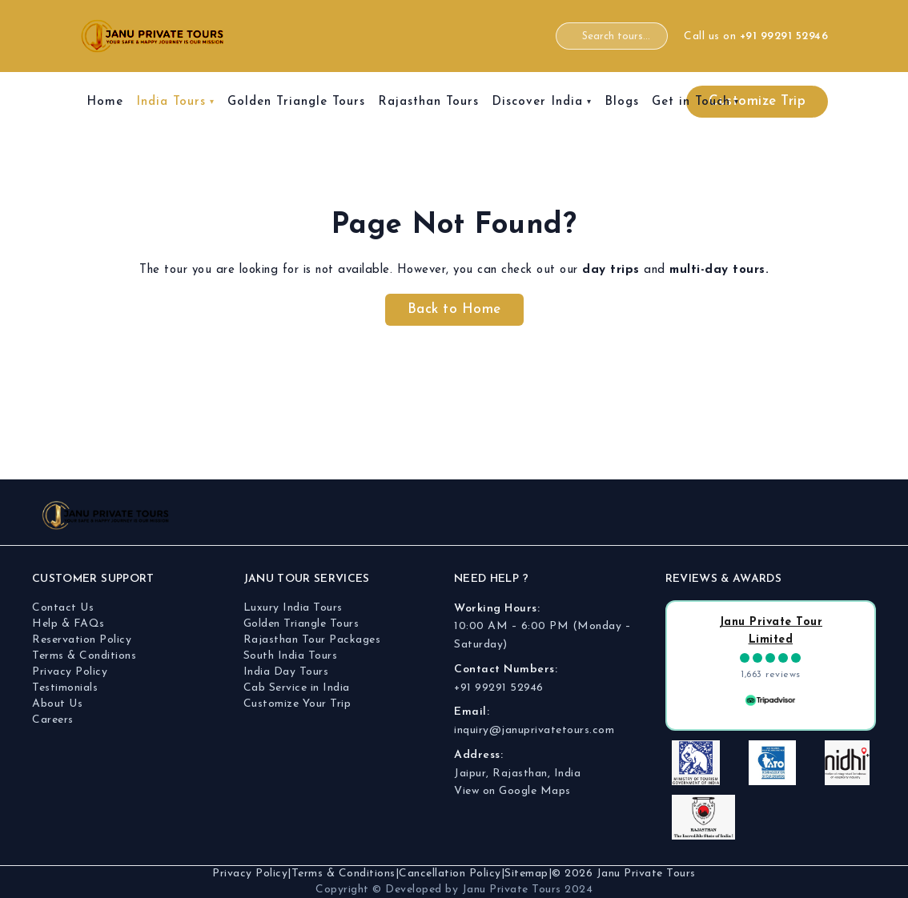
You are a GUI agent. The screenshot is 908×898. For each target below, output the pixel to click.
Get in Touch (691, 102)
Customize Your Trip (297, 704)
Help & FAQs (68, 624)
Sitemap (526, 874)
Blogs (622, 102)
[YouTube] (825, 515)
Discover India (537, 102)
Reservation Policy (81, 640)
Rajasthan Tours (428, 102)
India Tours (171, 102)
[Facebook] (758, 515)
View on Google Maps (512, 791)
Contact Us (63, 608)
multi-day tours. (719, 270)
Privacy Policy (69, 672)
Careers (53, 720)
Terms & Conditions (84, 656)
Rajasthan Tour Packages (312, 640)
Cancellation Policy (450, 874)
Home (104, 102)
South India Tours (290, 656)
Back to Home (454, 309)
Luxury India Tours (293, 608)
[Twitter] (859, 515)
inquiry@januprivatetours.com (534, 730)
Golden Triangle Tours (296, 102)
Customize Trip (757, 101)
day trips (611, 270)
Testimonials (65, 688)
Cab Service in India (296, 688)
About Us (57, 704)
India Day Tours (286, 672)
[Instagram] (792, 515)
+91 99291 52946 (499, 688)
